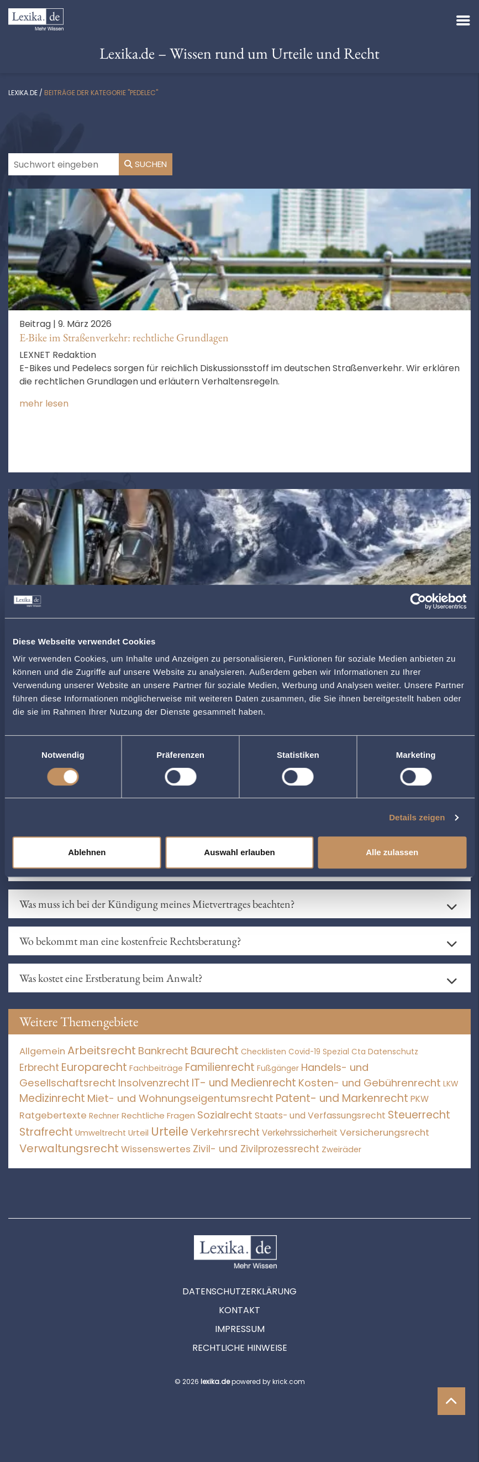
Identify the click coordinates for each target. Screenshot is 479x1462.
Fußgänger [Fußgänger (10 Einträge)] (278, 1068)
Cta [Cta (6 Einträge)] (358, 1052)
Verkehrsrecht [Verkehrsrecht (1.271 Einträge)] (225, 1132)
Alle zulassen (392, 852)
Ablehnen (87, 852)
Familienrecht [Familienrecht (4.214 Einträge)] (220, 1067)
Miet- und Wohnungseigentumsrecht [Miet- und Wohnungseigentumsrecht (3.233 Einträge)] (180, 1098)
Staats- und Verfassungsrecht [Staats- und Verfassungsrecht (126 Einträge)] (320, 1115)
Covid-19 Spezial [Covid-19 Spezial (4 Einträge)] (318, 1052)
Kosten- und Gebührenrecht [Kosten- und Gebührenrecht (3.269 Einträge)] (369, 1083)
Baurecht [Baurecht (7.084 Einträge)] (215, 1050)
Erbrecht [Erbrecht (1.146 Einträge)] (39, 1067)
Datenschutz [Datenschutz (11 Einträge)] (393, 1051)
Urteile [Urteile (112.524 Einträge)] (169, 1131)
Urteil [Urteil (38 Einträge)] (138, 1132)
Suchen (145, 164)
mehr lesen (44, 403)
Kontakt (239, 1310)
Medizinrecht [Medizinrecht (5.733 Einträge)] (52, 1098)
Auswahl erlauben (239, 852)
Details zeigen (417, 817)
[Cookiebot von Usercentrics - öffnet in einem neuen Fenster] (418, 601)
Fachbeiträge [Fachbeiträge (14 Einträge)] (156, 1068)
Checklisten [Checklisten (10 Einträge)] (263, 1051)
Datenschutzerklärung (239, 1291)
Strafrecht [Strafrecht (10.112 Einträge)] (46, 1132)
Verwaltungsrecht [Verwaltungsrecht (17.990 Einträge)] (69, 1148)
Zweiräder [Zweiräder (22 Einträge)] (341, 1149)
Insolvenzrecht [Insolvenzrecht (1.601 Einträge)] (154, 1083)
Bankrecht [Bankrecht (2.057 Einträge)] (163, 1051)
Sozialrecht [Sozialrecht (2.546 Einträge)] (224, 1115)
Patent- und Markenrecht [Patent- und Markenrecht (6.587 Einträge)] (342, 1098)
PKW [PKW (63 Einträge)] (419, 1099)
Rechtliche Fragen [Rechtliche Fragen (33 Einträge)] (158, 1115)
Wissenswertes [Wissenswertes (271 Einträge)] (156, 1149)
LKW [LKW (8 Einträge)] (450, 1084)
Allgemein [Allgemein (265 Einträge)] (42, 1051)
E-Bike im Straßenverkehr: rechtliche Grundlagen (124, 337)
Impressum (240, 1329)
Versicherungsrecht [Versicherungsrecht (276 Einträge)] (384, 1132)
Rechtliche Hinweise (239, 1347)
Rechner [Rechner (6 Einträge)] (104, 1116)
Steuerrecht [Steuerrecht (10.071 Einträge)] (419, 1114)
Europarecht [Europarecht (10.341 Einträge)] (94, 1067)
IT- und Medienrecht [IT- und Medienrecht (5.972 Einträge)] (244, 1082)
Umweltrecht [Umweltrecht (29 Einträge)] (100, 1132)
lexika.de (23, 92)
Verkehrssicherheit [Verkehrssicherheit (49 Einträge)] (300, 1132)
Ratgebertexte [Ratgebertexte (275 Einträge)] (53, 1115)
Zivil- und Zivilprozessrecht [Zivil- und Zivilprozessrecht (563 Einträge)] (256, 1149)
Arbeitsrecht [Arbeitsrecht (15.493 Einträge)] (101, 1050)
